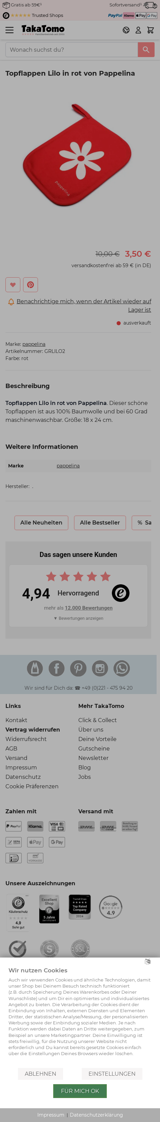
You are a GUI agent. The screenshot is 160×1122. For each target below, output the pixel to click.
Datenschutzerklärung (96, 1115)
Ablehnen (40, 1074)
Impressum (50, 1115)
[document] (80, 1016)
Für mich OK (80, 1091)
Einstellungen (112, 1074)
